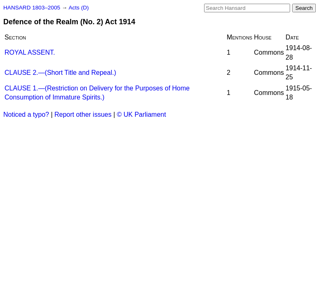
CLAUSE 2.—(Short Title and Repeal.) (60, 72)
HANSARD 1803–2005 (31, 8)
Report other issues (83, 114)
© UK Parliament (141, 114)
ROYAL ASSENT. (30, 52)
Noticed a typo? (26, 114)
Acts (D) (79, 8)
